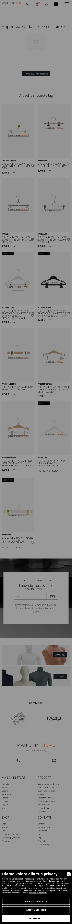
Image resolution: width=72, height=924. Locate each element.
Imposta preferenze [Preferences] (36, 901)
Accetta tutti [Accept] (36, 918)
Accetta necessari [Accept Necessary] (36, 909)
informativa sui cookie (38, 892)
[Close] (69, 874)
